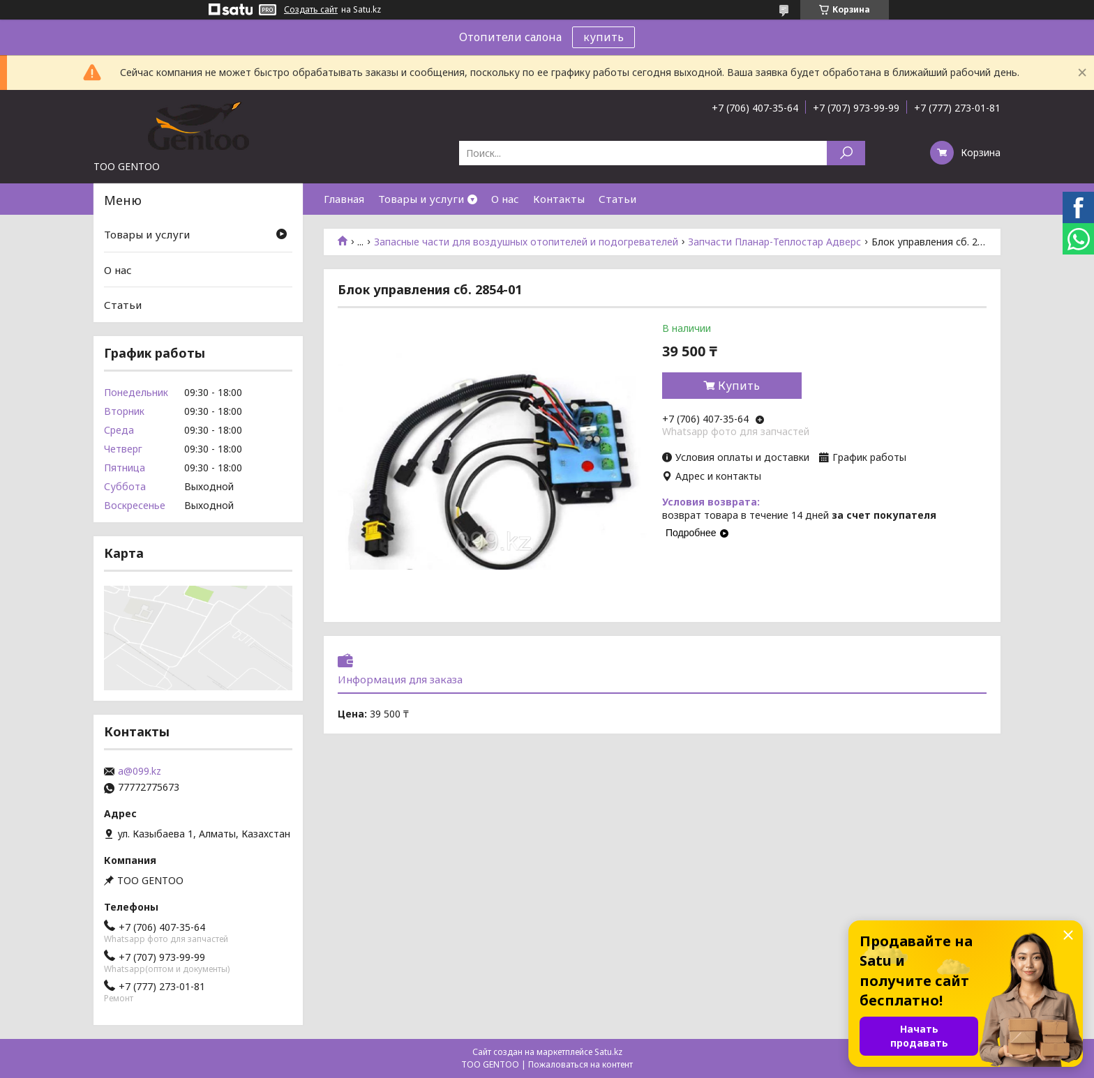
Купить (739, 385)
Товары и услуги (421, 199)
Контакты (559, 199)
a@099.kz (139, 771)
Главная (344, 199)
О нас (505, 199)
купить (603, 37)
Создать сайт (311, 10)
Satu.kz (608, 1052)
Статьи (617, 199)
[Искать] (846, 153)
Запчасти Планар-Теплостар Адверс (774, 242)
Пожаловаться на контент (580, 1064)
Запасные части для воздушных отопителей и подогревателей (526, 242)
